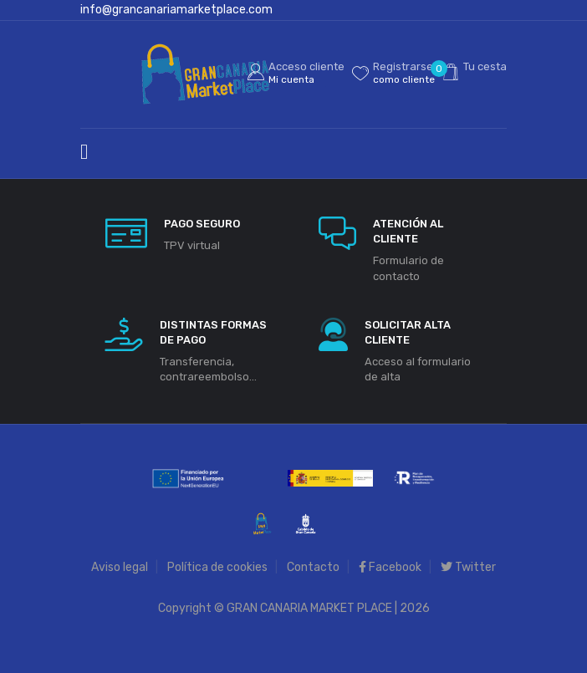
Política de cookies (217, 567)
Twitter (468, 567)
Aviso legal (119, 567)
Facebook (390, 567)
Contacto (313, 567)
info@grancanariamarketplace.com (176, 10)
